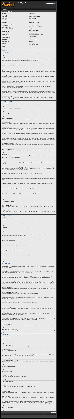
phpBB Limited (23, 392)
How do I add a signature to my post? (6, 32)
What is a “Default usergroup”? (32, 18)
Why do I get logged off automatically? (6, 19)
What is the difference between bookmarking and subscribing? (36, 34)
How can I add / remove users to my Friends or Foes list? (35, 26)
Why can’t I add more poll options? (6, 33)
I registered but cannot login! (5, 16)
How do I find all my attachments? (33, 39)
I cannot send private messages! (33, 21)
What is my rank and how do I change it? (6, 27)
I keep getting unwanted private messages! (34, 22)
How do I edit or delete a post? (5, 31)
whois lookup (3, 402)
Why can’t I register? (4, 15)
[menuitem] (6, 8)
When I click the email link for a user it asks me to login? (8, 28)
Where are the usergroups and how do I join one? (35, 16)
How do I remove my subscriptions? (33, 36)
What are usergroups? (31, 15)
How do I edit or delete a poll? (5, 34)
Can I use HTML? (4, 42)
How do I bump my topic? (5, 39)
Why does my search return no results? (33, 29)
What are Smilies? (4, 43)
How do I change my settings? (5, 22)
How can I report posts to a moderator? (6, 37)
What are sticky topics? (4, 46)
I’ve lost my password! (4, 18)
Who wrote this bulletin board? (32, 42)
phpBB (25, 124)
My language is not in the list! (5, 25)
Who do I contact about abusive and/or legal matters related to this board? (37, 43)
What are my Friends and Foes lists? (33, 25)
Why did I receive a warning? (5, 36)
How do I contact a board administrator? (33, 44)
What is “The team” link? (32, 19)
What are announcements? (5, 45)
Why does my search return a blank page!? (34, 30)
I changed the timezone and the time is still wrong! (7, 24)
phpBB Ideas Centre (35, 397)
